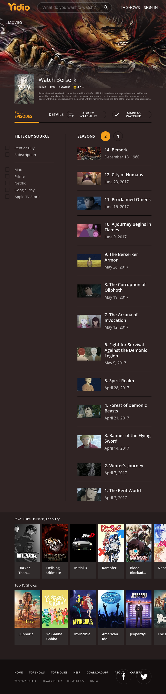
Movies (15, 22)
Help (77, 672)
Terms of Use (76, 681)
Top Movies (59, 672)
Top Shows (37, 672)
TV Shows (130, 7)
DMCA (94, 681)
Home (19, 672)
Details (56, 114)
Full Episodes (23, 114)
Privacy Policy (52, 681)
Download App (97, 672)
